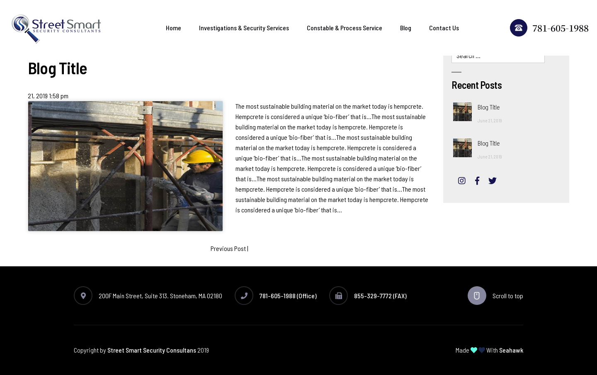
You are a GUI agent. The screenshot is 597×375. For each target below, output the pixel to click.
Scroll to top (495, 295)
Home (173, 28)
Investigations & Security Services (244, 28)
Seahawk (511, 350)
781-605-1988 (549, 28)
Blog (405, 28)
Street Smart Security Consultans (151, 350)
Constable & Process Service (344, 28)
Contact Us (444, 28)
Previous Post (228, 248)
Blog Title (489, 107)
